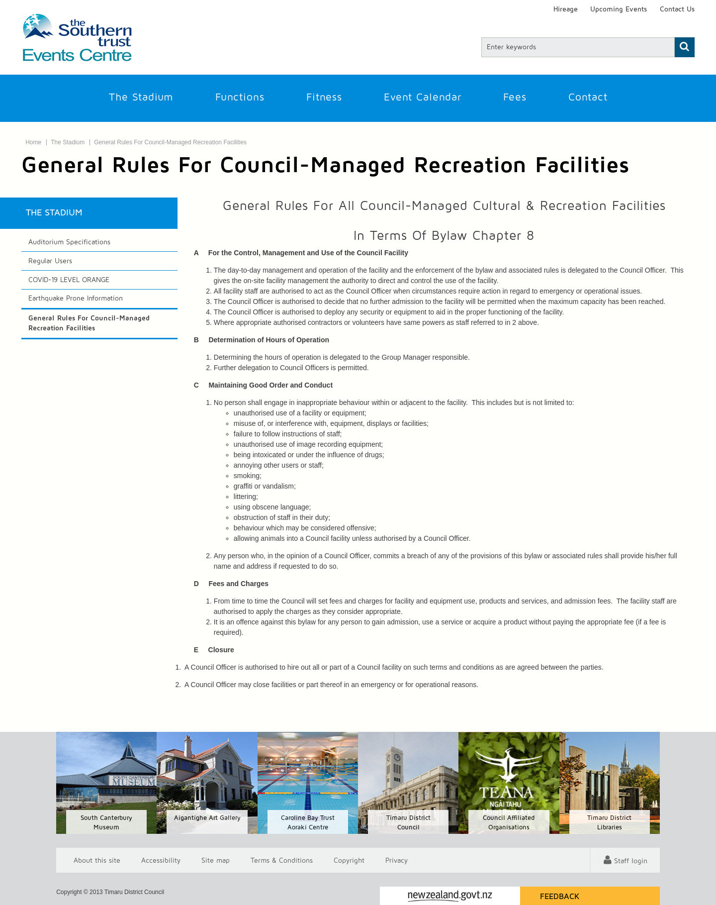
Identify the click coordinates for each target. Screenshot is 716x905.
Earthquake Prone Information (75, 298)
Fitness (324, 97)
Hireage (565, 9)
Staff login (630, 861)
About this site (97, 860)
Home (33, 142)
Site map (215, 860)
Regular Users (50, 261)
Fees (515, 97)
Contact (588, 97)
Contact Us (677, 9)
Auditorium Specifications (69, 242)
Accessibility (160, 860)
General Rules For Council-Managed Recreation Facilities (170, 142)
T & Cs (282, 860)
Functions (240, 97)
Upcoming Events (618, 9)
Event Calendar (422, 97)
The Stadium (141, 97)
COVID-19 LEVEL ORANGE (68, 280)
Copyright (349, 860)
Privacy (396, 860)
